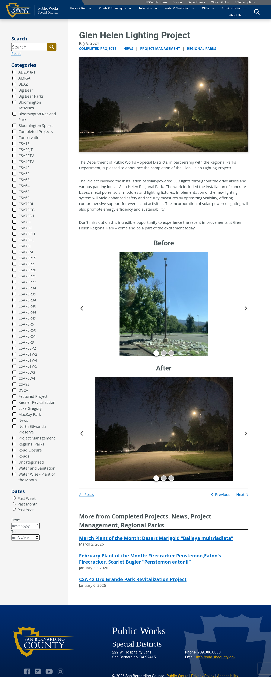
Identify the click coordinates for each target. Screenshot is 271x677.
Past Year (26, 509)
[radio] (14, 497)
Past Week (27, 498)
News (23, 420)
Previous (82, 308)
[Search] (29, 47)
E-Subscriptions (245, 2)
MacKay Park (29, 414)
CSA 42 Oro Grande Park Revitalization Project (133, 579)
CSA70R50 (27, 330)
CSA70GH (26, 233)
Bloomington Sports (35, 125)
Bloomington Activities (29, 105)
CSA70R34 (27, 288)
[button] (51, 47)
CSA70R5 (26, 324)
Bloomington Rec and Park (37, 116)
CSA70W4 (26, 378)
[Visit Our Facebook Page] (27, 671)
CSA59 (24, 173)
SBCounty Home (156, 2)
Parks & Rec (78, 8)
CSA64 (24, 185)
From (25, 523)
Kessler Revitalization (36, 402)
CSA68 (24, 191)
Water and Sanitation (36, 468)
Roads (23, 456)
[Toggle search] (257, 12)
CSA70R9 (26, 342)
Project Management (36, 438)
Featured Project (32, 396)
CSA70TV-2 (27, 354)
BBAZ (23, 84)
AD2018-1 (27, 72)
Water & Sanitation (177, 8)
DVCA (23, 390)
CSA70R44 (27, 312)
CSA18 (24, 143)
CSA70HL (26, 239)
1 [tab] (156, 353)
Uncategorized (31, 462)
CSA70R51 (27, 336)
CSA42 (24, 167)
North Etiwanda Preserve (32, 429)
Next (245, 308)
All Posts (86, 494)
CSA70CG (26, 209)
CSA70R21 (27, 276)
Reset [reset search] (16, 53)
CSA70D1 (26, 215)
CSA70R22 (27, 282)
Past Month (28, 504)
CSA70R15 (27, 257)
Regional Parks (31, 444)
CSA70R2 (26, 263)
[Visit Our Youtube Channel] (49, 671)
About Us (235, 15)
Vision (177, 2)
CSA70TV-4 (27, 360)
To (25, 534)
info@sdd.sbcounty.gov (215, 657)
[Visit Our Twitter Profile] (38, 671)
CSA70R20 (27, 269)
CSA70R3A (27, 300)
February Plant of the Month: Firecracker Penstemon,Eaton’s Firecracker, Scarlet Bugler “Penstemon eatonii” (150, 558)
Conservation (30, 137)
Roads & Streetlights (112, 8)
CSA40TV (26, 161)
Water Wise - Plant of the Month (36, 477)
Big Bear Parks (31, 96)
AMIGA (24, 78)
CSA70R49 (27, 318)
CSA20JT (25, 149)
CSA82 (24, 384)
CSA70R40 (27, 306)
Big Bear (25, 90)
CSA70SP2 (27, 348)
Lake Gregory (30, 408)
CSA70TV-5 (27, 366)
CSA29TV (26, 155)
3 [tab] (171, 353)
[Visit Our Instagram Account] (60, 671)
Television (145, 8)
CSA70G (25, 227)
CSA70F (24, 221)
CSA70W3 (26, 372)
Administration (232, 8)
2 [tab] (164, 353)
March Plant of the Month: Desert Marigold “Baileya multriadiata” (156, 538)
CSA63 (24, 179)
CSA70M (25, 251)
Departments (196, 2)
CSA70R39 (27, 294)
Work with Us (220, 2)
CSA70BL (26, 203)
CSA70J (24, 245)
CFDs (205, 8)
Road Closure (30, 450)
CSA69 (24, 197)
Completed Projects (35, 131)
